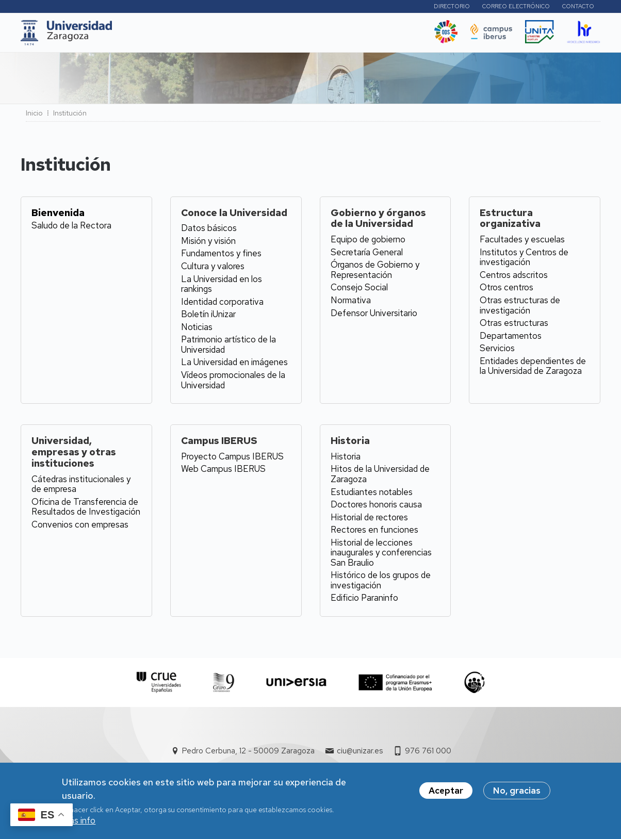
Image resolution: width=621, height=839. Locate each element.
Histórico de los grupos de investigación (381, 583)
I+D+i (227, 35)
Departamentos (511, 338)
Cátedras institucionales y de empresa (80, 487)
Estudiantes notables (372, 494)
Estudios (186, 35)
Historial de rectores (369, 520)
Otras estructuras (514, 326)
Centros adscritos (514, 278)
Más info (78, 820)
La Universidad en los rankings (221, 287)
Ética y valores (406, 35)
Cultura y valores (212, 269)
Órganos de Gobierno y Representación (375, 273)
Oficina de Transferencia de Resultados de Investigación (85, 510)
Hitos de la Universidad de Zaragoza (380, 477)
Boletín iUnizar (208, 317)
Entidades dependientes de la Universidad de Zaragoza (533, 369)
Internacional (277, 35)
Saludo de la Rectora (71, 228)
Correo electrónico (516, 7)
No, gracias (517, 790)
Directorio (452, 7)
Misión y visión (208, 244)
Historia (346, 459)
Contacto (578, 7)
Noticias (197, 330)
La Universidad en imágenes (234, 365)
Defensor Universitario (374, 315)
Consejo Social (359, 290)
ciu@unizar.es (360, 754)
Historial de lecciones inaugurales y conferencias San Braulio (381, 555)
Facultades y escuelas (522, 242)
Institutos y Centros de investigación (524, 260)
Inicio (34, 116)
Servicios (497, 351)
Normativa (351, 303)
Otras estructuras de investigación (520, 308)
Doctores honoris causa (376, 507)
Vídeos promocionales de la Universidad (233, 383)
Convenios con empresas (79, 527)
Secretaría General (367, 255)
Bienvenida (58, 215)
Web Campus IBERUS (223, 472)
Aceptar (446, 790)
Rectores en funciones (374, 532)
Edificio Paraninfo (364, 600)
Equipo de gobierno (368, 242)
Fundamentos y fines (221, 256)
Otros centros (506, 290)
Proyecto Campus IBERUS (232, 459)
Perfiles (396, 7)
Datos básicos (209, 231)
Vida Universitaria (345, 35)
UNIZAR (138, 35)
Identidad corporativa (222, 304)
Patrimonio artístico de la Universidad (228, 347)
